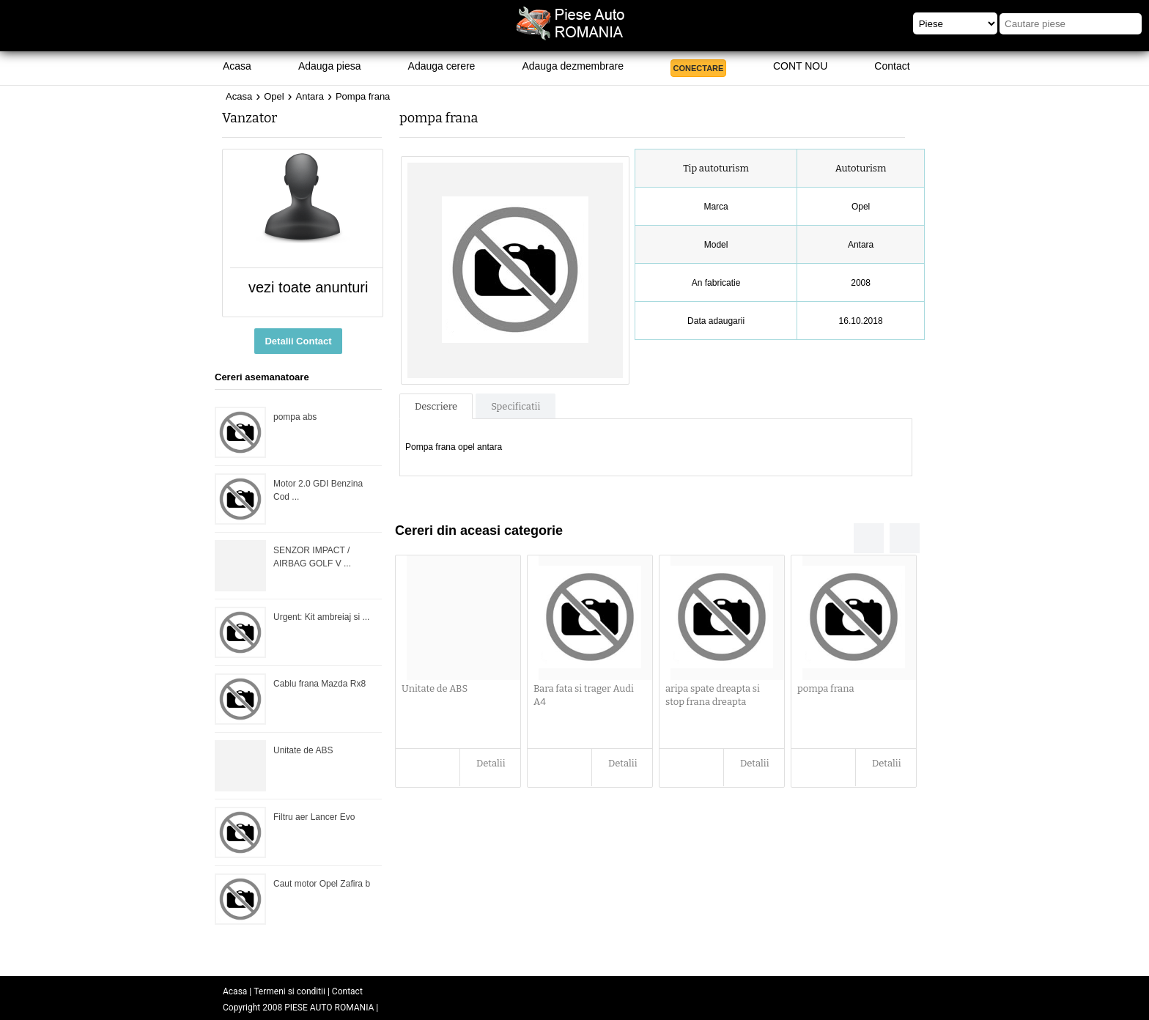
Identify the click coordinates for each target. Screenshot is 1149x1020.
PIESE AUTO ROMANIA (329, 1007)
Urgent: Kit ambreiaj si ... (321, 617)
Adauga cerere (442, 66)
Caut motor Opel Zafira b (321, 884)
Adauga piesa (329, 66)
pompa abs (295, 417)
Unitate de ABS (303, 750)
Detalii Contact (298, 341)
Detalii (491, 763)
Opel (274, 96)
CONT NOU (800, 66)
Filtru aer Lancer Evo (314, 817)
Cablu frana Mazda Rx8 (319, 684)
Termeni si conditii (289, 991)
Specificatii (515, 406)
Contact (891, 66)
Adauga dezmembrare (573, 66)
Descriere (436, 406)
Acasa (237, 66)
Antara (310, 96)
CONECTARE (698, 68)
